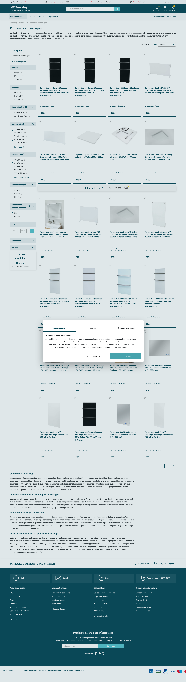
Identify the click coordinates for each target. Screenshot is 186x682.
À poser (18, 99)
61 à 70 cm (20, 163)
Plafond (18, 96)
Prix (13, 224)
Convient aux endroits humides (21, 206)
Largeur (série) (18, 124)
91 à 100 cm (20, 139)
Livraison (15, 247)
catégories (19, 61)
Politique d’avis (16, 614)
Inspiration (33, 16)
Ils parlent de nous (143, 607)
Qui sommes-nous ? (144, 593)
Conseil (42, 16)
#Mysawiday (99, 611)
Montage (15, 87)
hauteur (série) (20, 177)
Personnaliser (93, 356)
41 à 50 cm (20, 129)
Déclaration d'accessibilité (73, 670)
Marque (15, 67)
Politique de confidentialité (50, 670)
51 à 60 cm (20, 133)
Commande (16, 240)
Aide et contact (17, 587)
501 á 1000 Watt (22, 116)
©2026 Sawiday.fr (10, 670)
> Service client (16, 620)
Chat (103, 578)
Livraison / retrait (17, 603)
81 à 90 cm (20, 166)
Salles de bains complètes (104, 593)
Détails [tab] (93, 328)
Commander (15, 596)
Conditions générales (28, 670)
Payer (12, 600)
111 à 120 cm (21, 142)
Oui (17, 216)
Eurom (18, 73)
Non (17, 213)
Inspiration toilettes (101, 596)
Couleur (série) (19, 184)
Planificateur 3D (58, 596)
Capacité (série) (19, 107)
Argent (18, 190)
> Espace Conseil (59, 609)
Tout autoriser (125, 356)
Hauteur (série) (18, 154)
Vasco (18, 79)
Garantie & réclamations (19, 611)
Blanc (18, 193)
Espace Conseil (59, 587)
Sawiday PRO (159, 16)
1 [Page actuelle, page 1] (162, 466)
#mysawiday (53, 16)
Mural (18, 93)
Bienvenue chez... (101, 603)
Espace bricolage (59, 603)
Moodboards (99, 600)
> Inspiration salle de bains (104, 616)
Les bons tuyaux (58, 600)
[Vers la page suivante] (174, 466)
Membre (171, 2)
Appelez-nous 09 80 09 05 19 (155, 578)
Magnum (19, 76)
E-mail (61, 578)
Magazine (98, 607)
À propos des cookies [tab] (127, 328)
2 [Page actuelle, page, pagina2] (168, 466)
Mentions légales (143, 611)
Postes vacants (142, 596)
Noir (17, 197)
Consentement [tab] (59, 328)
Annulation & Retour (18, 607)
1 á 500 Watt (21, 113)
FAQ (18, 578)
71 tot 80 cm (20, 136)
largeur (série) (20, 147)
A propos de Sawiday (146, 587)
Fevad (138, 603)
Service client (170, 16)
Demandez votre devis (61, 593)
